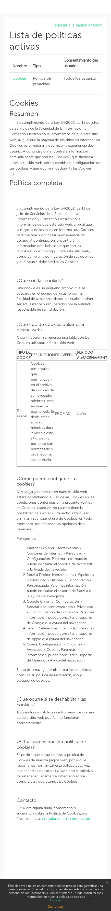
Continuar (55, 906)
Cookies (20, 78)
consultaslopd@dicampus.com (66, 819)
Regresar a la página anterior (77, 25)
